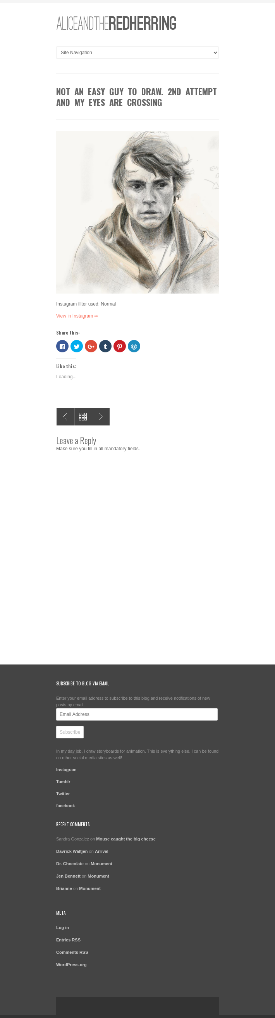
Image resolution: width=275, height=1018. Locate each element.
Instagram (66, 769)
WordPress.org (71, 964)
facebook (65, 805)
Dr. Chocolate (70, 863)
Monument (101, 863)
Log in (62, 927)
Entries (68, 940)
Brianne (64, 888)
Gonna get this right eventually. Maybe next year (101, 416)
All (83, 416)
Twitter (63, 793)
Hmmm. (65, 416)
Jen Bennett (68, 876)
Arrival (101, 851)
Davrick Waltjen (72, 851)
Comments (72, 952)
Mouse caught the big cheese (125, 839)
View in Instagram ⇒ (77, 316)
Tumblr (63, 781)
